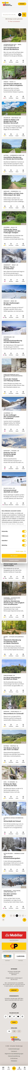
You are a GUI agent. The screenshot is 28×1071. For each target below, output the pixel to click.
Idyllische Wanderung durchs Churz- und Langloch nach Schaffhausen (14, 602)
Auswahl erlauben (14, 560)
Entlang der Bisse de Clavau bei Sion (10, 784)
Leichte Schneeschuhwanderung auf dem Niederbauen (13, 340)
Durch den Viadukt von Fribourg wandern (12, 379)
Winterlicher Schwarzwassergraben (12, 857)
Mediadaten (14, 1061)
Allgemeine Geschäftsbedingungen (14, 1053)
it (19, 1031)
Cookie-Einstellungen (14, 1049)
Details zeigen (19, 551)
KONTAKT (14, 990)
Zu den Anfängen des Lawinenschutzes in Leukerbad (11, 416)
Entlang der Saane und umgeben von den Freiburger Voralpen (12, 231)
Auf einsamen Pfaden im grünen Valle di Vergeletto (13, 84)
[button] (14, 1068)
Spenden (22, 3)
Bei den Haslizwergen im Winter (11, 303)
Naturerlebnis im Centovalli (13, 713)
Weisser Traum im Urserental (9, 267)
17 (3, 919)
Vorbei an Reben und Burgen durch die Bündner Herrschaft (11, 121)
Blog (14, 1022)
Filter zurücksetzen (15, 21)
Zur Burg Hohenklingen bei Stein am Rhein (12, 678)
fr (14, 1031)
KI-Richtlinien (14, 1058)
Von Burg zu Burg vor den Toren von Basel (11, 748)
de (9, 1031)
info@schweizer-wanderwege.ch (14, 978)
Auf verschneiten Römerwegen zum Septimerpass (10, 564)
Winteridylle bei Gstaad (12, 821)
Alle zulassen (14, 555)
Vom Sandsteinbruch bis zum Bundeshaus (11, 48)
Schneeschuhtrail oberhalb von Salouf (11, 491)
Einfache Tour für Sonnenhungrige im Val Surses (10, 454)
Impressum (14, 1051)
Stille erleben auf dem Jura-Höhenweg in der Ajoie (14, 194)
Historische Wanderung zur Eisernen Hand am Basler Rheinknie (12, 641)
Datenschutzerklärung (14, 1056)
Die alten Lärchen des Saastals (10, 894)
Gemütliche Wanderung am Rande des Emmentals (13, 158)
